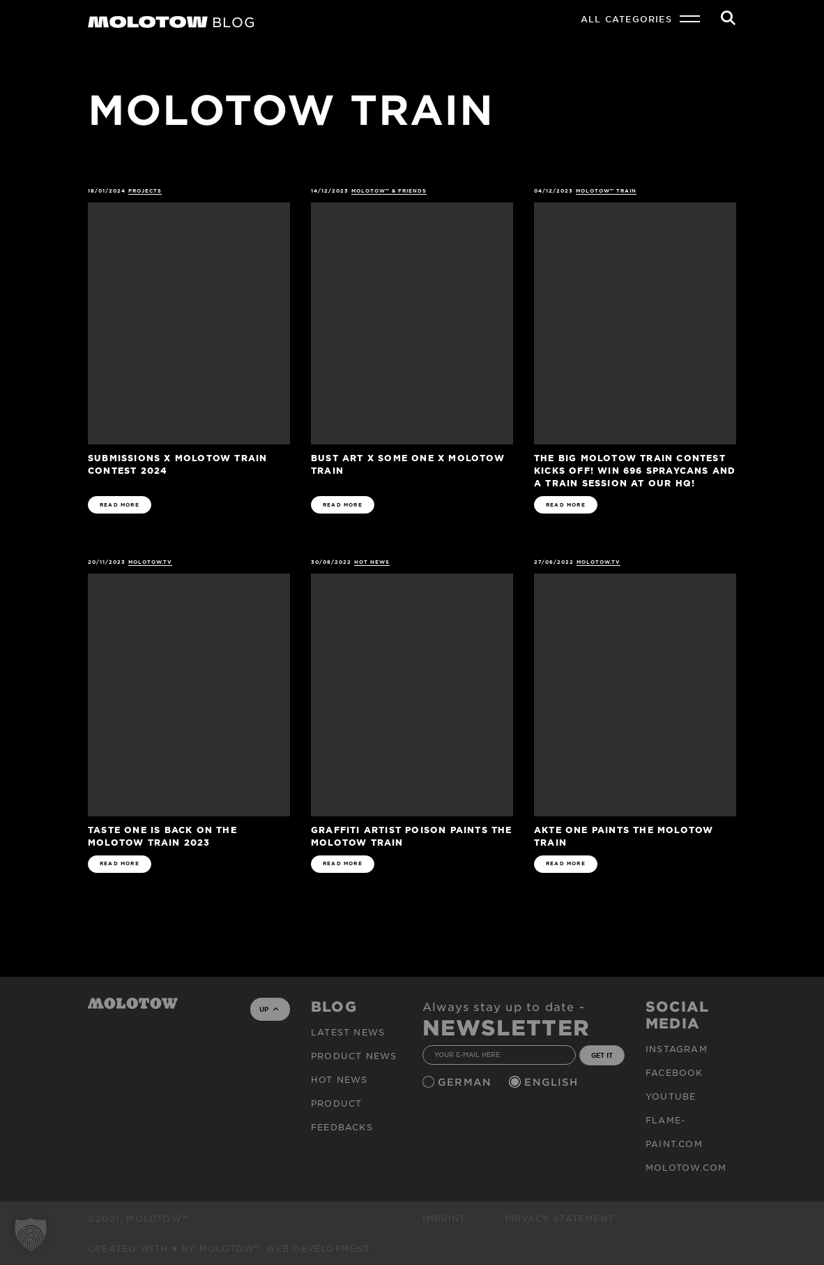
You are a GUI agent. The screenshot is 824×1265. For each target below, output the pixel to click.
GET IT (602, 1055)
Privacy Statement (559, 1218)
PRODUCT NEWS (354, 1055)
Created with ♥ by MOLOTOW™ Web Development (229, 1248)
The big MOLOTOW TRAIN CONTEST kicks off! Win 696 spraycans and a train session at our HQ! (634, 469)
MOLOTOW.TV (150, 562)
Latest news (348, 1032)
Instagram (677, 1048)
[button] (30, 1234)
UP (268, 1009)
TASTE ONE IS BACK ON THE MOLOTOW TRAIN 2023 (162, 835)
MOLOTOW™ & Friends (389, 191)
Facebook (674, 1072)
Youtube (671, 1096)
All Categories (626, 18)
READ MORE (119, 505)
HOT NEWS (372, 562)
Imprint (444, 1218)
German (466, 1082)
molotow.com (686, 1167)
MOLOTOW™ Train (606, 191)
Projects (145, 191)
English (552, 1082)
